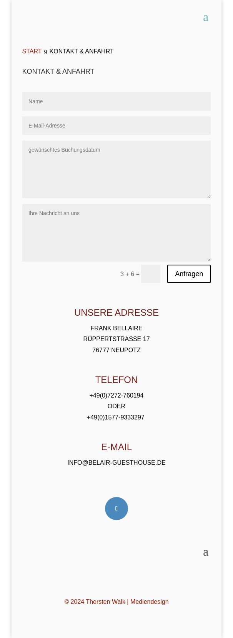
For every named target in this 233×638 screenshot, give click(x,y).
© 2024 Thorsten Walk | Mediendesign (116, 601)
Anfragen (189, 274)
